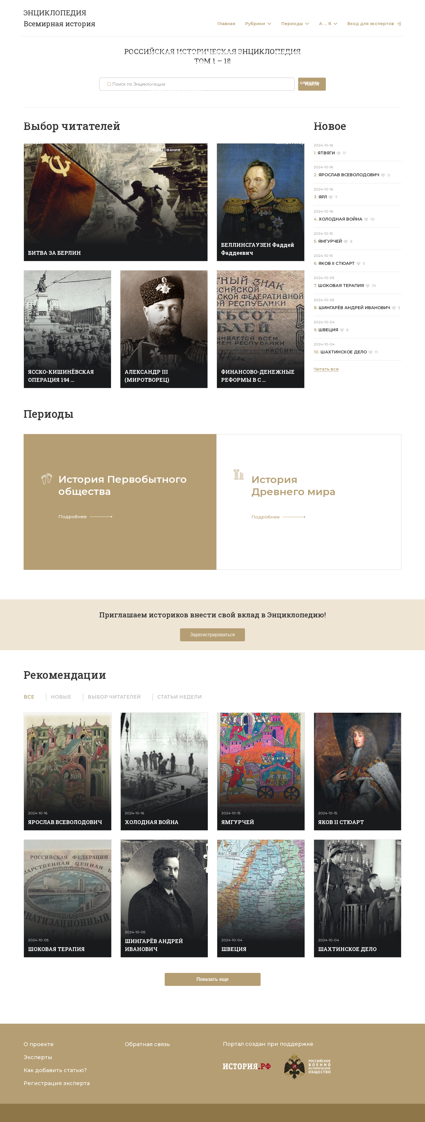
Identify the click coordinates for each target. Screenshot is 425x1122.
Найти (312, 84)
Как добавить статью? (55, 1070)
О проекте (39, 1044)
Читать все (326, 369)
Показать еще (212, 979)
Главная (226, 23)
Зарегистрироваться (212, 634)
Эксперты (38, 1057)
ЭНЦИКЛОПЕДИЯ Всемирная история (59, 18)
